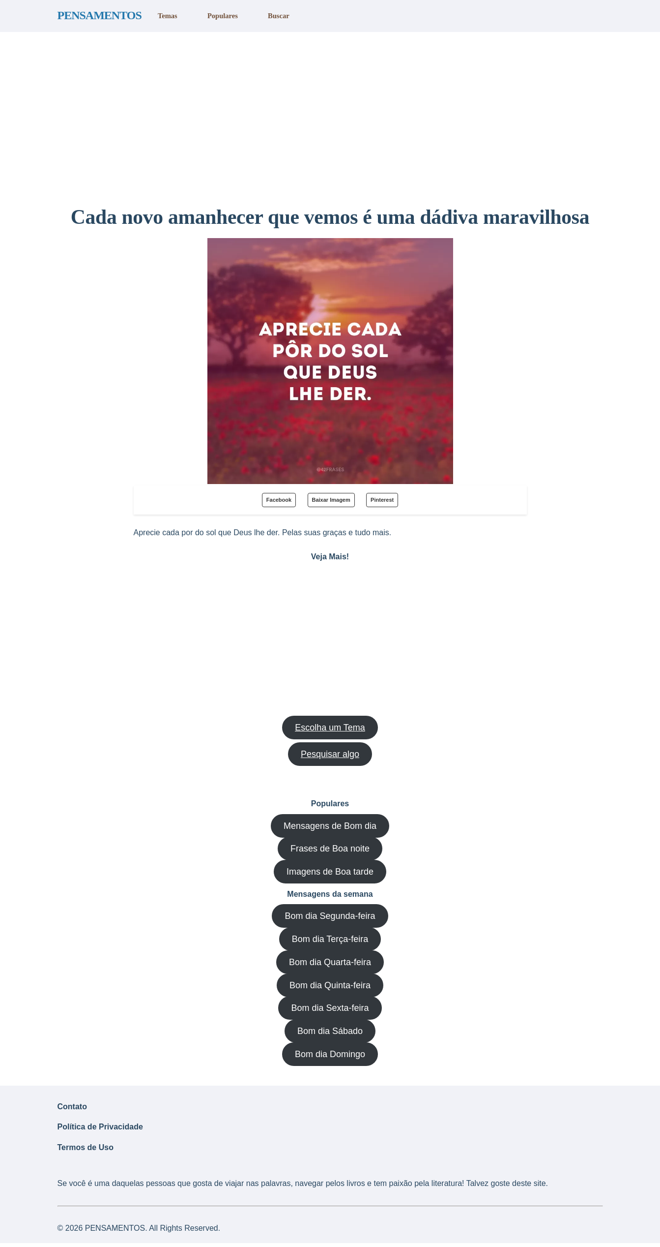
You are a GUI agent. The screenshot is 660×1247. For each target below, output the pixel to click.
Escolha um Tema (330, 727)
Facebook (278, 500)
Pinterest (382, 500)
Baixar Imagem (331, 500)
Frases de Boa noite (330, 848)
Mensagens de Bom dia (330, 826)
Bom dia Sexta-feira (330, 1008)
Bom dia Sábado (330, 1031)
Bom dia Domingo (330, 1054)
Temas (167, 16)
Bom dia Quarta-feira (330, 962)
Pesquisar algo (330, 754)
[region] (330, 114)
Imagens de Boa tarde (330, 872)
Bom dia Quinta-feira (330, 985)
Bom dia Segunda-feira (330, 916)
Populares (222, 16)
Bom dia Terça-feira (330, 939)
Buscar (277, 16)
